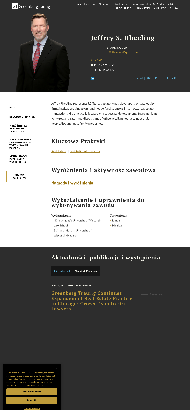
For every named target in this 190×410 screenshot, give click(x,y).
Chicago (96, 60)
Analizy (160, 8)
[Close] (56, 380)
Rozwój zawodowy (142, 4)
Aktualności (106, 4)
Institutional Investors (85, 153)
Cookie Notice (12, 389)
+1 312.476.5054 (104, 65)
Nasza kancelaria (86, 4)
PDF (149, 78)
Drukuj (159, 78)
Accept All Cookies (32, 402)
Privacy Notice (45, 386)
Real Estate (58, 153)
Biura (174, 8)
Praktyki (143, 8)
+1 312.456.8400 (103, 69)
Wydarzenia (121, 4)
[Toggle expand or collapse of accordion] (159, 184)
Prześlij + (172, 78)
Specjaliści (124, 8)
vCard (139, 78)
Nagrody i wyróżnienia (72, 184)
